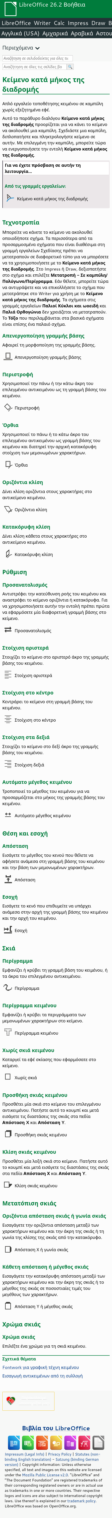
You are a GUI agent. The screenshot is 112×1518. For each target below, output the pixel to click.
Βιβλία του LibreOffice (56, 1428)
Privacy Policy (59, 1454)
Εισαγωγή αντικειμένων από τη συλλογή (42, 1376)
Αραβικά (82, 33)
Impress (78, 23)
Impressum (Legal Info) (24, 1454)
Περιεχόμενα (17, 47)
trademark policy (81, 1500)
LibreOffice (16, 23)
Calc (59, 23)
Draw (98, 23)
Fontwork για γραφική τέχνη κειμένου (40, 1367)
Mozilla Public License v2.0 (45, 1474)
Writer (42, 23)
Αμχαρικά (55, 33)
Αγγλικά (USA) (20, 33)
